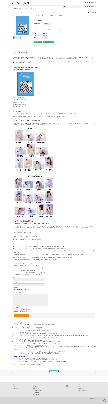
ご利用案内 (35, 386)
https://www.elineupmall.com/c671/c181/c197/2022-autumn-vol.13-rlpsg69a (29, 272)
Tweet (35, 45)
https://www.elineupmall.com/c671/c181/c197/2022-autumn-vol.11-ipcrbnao (29, 268)
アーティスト (28, 12)
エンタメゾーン (46, 26)
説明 (14, 52)
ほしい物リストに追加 (48, 41)
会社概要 (78, 386)
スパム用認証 (16, 307)
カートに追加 (38, 41)
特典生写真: (37, 23)
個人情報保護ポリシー (81, 388)
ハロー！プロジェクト (38, 12)
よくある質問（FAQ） (37, 390)
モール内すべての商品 (17, 8)
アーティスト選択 (20, 12)
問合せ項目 (15, 287)
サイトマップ (36, 394)
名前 (14, 277)
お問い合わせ (23, 52)
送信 (21, 315)
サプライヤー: (37, 29)
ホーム (13, 12)
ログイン (13, 386)
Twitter (69, 386)
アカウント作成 (15, 388)
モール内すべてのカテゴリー (28, 8)
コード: (36, 33)
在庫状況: (36, 35)
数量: (35, 37)
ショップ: (36, 26)
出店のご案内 (36, 392)
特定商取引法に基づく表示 (82, 390)
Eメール (15, 282)
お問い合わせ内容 (17, 292)
